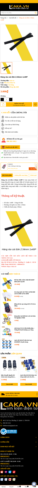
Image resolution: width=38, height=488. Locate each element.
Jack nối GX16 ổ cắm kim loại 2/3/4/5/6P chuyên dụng (23, 341)
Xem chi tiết (9, 384)
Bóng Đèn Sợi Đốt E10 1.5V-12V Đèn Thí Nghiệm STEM (25, 317)
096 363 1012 (11, 141)
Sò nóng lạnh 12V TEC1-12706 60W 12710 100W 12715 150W (24, 292)
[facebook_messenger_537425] (34, 484)
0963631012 (4, 456)
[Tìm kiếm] (35, 13)
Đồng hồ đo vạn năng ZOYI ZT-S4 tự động (24, 305)
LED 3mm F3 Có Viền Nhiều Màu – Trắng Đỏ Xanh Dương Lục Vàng (24, 329)
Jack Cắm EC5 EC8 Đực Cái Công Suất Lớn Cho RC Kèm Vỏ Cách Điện (28, 376)
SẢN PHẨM (11, 354)
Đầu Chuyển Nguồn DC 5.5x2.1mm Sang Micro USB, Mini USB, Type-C (8, 376)
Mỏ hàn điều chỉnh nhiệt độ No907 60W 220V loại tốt (24, 280)
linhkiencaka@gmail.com (10, 425)
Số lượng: (3, 96)
